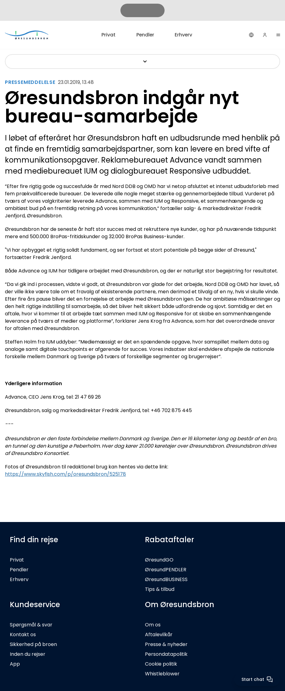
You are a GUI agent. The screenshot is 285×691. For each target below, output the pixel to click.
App (15, 663)
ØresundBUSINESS (166, 579)
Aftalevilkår (159, 634)
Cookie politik (161, 663)
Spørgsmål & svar (31, 624)
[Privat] (27, 34)
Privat (108, 34)
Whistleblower (162, 673)
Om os (153, 624)
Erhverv (184, 34)
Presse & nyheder (166, 644)
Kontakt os (23, 634)
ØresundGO (159, 559)
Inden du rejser (27, 654)
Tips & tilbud (159, 589)
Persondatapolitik (166, 654)
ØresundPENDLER (165, 569)
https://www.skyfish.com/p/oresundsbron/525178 (65, 474)
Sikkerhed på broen (33, 644)
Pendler (145, 34)
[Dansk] (251, 35)
